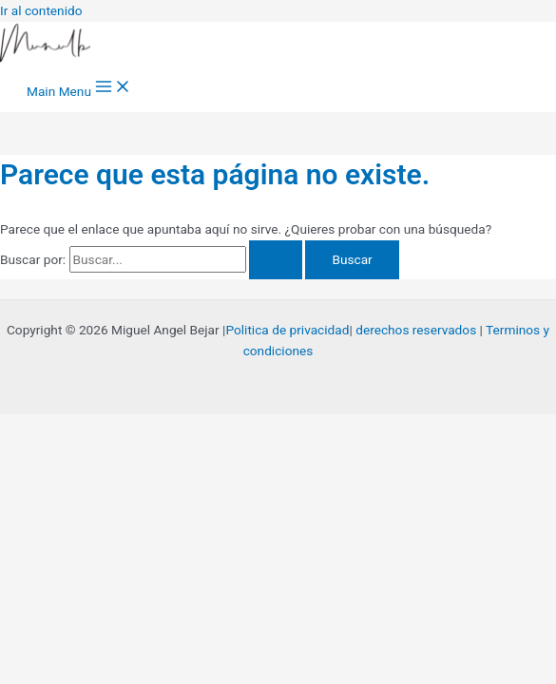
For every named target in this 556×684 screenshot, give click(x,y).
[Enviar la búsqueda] (275, 260)
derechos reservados (415, 329)
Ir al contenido (41, 10)
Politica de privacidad (287, 329)
